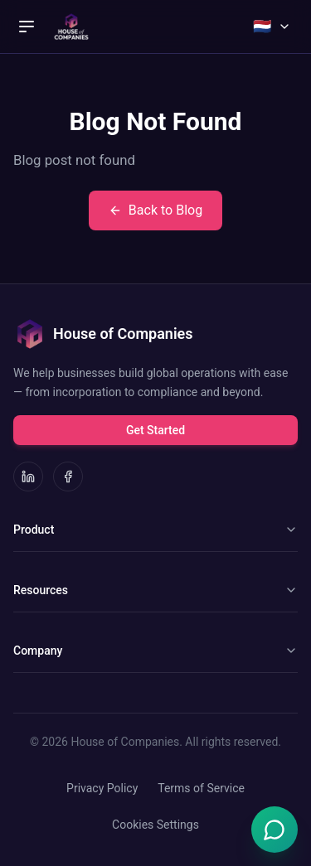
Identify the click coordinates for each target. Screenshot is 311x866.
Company (155, 650)
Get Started (155, 430)
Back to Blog (155, 210)
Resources (155, 590)
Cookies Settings (155, 824)
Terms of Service (201, 788)
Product (155, 529)
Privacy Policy (102, 788)
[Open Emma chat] (274, 829)
